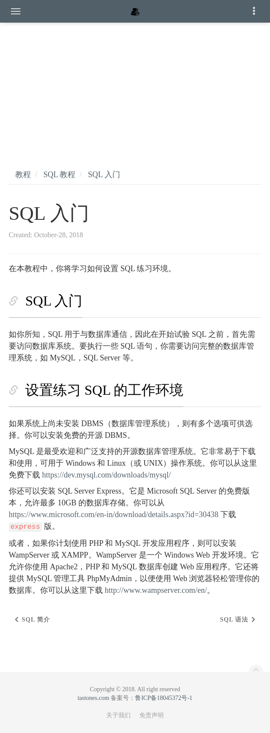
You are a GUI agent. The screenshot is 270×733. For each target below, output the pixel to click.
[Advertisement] (135, 87)
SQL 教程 (60, 174)
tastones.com (93, 698)
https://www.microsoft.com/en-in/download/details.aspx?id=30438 (113, 514)
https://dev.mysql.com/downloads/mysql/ (106, 475)
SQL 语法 (234, 619)
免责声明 (151, 715)
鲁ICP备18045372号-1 (163, 698)
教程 (23, 174)
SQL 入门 (104, 174)
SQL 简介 (36, 619)
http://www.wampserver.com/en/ (156, 590)
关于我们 (118, 715)
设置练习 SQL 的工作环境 (104, 390)
